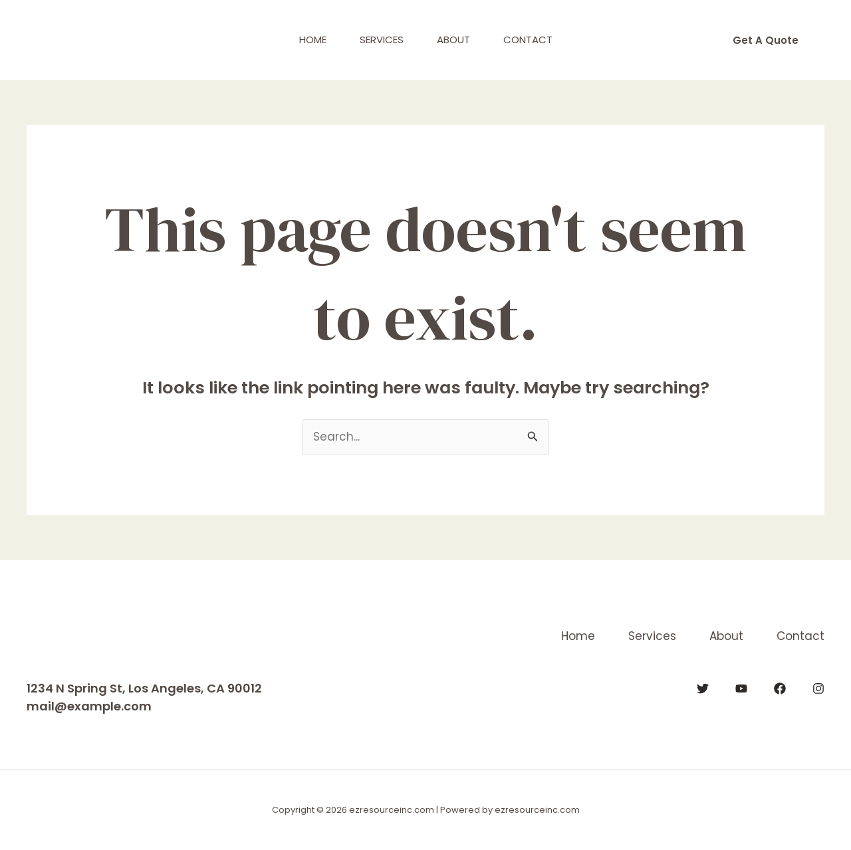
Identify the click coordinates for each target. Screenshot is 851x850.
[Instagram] (818, 688)
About (453, 40)
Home (312, 40)
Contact (527, 40)
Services (382, 40)
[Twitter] (703, 688)
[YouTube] (741, 688)
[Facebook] (780, 688)
